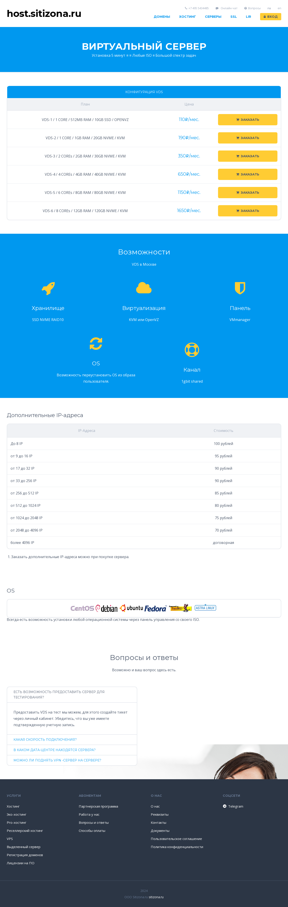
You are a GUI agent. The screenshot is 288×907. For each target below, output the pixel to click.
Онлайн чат (227, 8)
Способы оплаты (92, 830)
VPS (10, 838)
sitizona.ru (156, 897)
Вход (271, 17)
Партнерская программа (98, 806)
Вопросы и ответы (94, 822)
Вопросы (252, 8)
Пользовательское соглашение (176, 838)
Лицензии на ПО (20, 863)
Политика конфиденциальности (177, 846)
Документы (160, 830)
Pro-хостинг (16, 822)
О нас (155, 806)
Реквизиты (160, 814)
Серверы (213, 17)
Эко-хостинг (16, 814)
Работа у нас (89, 814)
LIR (248, 17)
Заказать (247, 120)
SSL (233, 17)
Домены (162, 17)
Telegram (232, 806)
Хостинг (187, 17)
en (279, 8)
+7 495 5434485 (197, 8)
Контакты (158, 822)
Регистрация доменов (25, 855)
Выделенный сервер (23, 846)
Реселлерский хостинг (25, 830)
